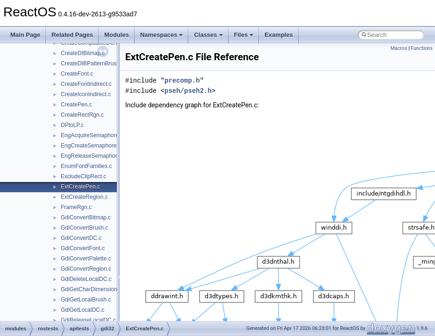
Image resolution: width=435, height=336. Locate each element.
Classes (208, 34)
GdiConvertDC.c (81, 238)
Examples (278, 34)
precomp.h (182, 80)
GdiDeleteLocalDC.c (86, 279)
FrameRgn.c (76, 207)
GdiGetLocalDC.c (82, 310)
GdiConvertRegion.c (86, 269)
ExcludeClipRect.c (83, 176)
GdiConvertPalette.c (86, 258)
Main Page (25, 34)
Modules (116, 34)
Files (244, 34)
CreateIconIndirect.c (86, 94)
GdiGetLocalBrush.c (86, 299)
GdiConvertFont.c (83, 248)
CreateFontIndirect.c (86, 84)
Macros (399, 48)
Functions (422, 48)
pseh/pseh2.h (188, 90)
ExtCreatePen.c (80, 186)
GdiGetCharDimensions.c (92, 289)
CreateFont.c (77, 73)
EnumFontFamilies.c (86, 166)
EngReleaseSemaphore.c (93, 156)
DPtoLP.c (72, 125)
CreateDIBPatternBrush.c (92, 63)
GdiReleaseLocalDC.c (88, 320)
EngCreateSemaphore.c (91, 145)
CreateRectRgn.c (82, 115)
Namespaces (161, 34)
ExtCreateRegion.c (84, 197)
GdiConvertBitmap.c (86, 217)
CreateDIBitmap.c (83, 53)
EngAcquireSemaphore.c (92, 135)
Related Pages (72, 34)
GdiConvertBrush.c (84, 227)
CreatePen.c (76, 104)
